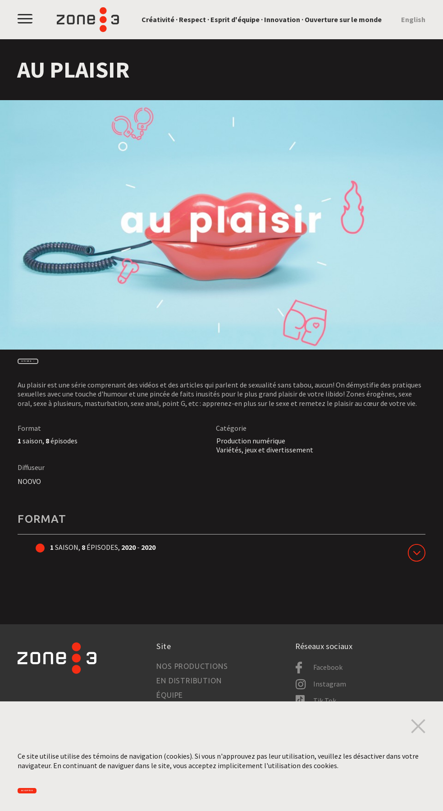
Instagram (329, 684)
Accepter (45, 786)
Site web (44, 365)
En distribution (188, 681)
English (413, 19)
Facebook (328, 667)
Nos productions (192, 667)
